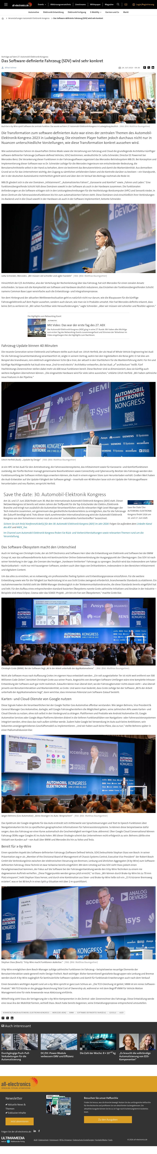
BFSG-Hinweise (66, 1140)
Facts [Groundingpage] (110, 1140)
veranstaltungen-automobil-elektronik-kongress (26, 1013)
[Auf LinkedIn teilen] (153, 68)
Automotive (33, 12)
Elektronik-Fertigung (77, 12)
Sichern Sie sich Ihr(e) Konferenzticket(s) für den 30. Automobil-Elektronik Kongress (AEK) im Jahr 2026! (56, 523)
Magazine (109, 4)
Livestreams (80, 4)
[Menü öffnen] (5, 4)
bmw (71, 1013)
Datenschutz (43, 1140)
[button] (150, 1047)
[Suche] (118, 4)
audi (121, 1013)
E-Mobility (94, 12)
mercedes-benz (59, 1013)
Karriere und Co (112, 12)
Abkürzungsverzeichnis (60, 4)
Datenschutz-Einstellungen (83, 1140)
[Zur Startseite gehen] (22, 4)
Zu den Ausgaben (108, 1119)
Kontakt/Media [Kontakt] (101, 1140)
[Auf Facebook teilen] (145, 68)
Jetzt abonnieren (20, 1121)
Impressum (54, 1140)
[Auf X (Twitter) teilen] (149, 68)
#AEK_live (22, 527)
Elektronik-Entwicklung (53, 12)
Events (41, 4)
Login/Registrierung (145, 4)
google (112, 1013)
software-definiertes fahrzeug (91, 1013)
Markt (126, 12)
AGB (35, 1140)
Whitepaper (95, 4)
